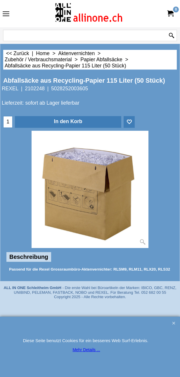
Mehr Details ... (86, 349)
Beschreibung (28, 257)
